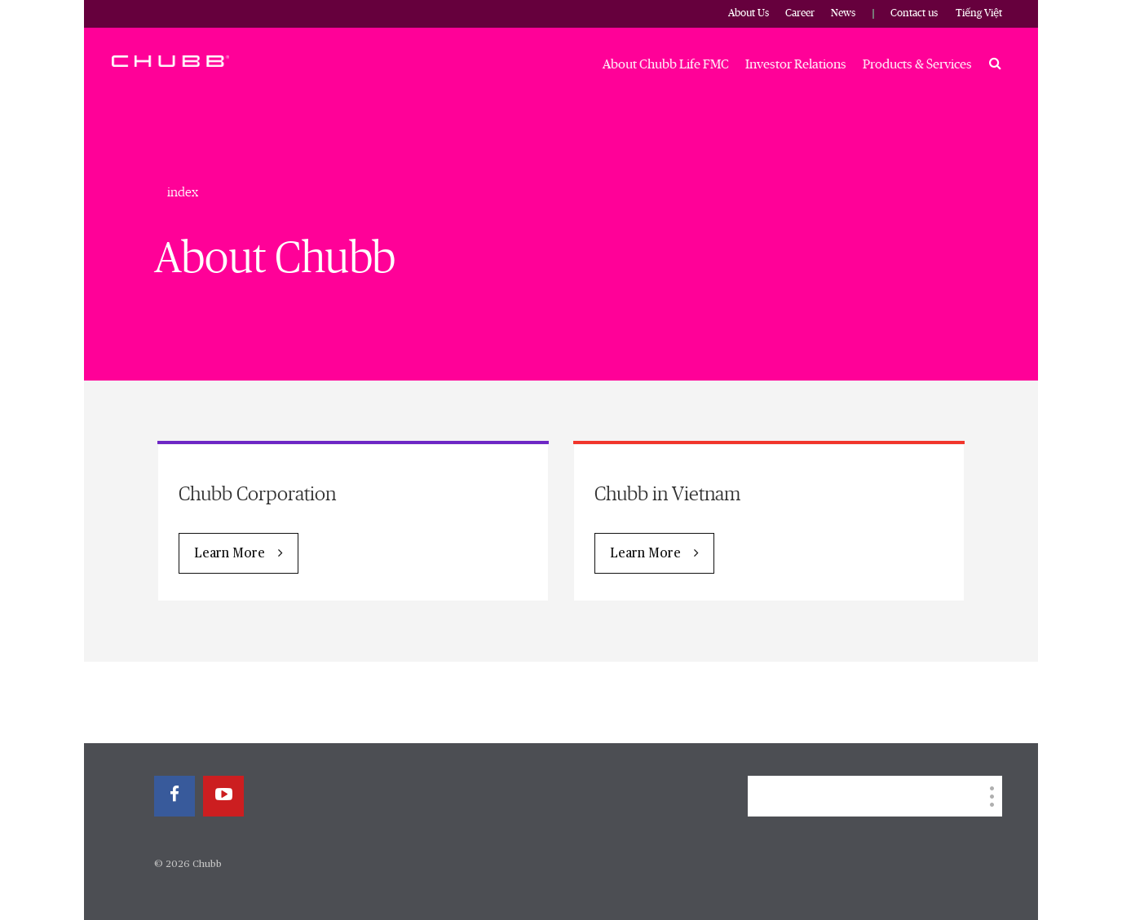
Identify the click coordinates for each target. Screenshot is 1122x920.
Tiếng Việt (979, 13)
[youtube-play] (223, 796)
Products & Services (917, 64)
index (182, 192)
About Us (748, 13)
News (843, 13)
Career (800, 13)
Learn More (229, 554)
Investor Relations (795, 64)
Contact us (914, 13)
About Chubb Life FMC (666, 64)
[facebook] (174, 796)
